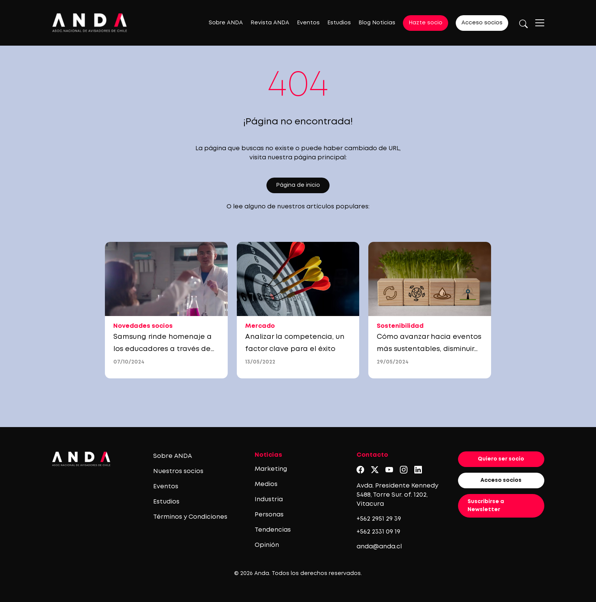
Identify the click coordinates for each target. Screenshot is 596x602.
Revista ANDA (269, 23)
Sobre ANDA (226, 23)
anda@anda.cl (379, 547)
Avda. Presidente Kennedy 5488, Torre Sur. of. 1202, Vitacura (397, 495)
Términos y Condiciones (190, 517)
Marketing (271, 469)
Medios (266, 484)
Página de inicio (298, 185)
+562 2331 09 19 (378, 532)
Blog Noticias (376, 23)
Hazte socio (425, 23)
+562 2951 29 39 (379, 519)
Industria (269, 499)
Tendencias (273, 530)
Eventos (308, 23)
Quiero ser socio (501, 459)
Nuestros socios (178, 471)
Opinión (267, 545)
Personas (269, 515)
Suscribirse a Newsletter (486, 505)
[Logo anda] (90, 22)
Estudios (339, 23)
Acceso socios (481, 23)
